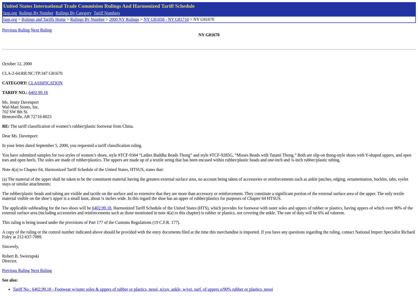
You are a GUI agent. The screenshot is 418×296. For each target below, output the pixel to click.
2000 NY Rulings (124, 19)
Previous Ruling (16, 30)
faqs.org (10, 13)
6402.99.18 (38, 92)
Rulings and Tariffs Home (44, 19)
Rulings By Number (36, 13)
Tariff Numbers (107, 13)
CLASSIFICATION (46, 83)
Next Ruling (41, 30)
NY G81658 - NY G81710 (166, 19)
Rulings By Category (74, 13)
